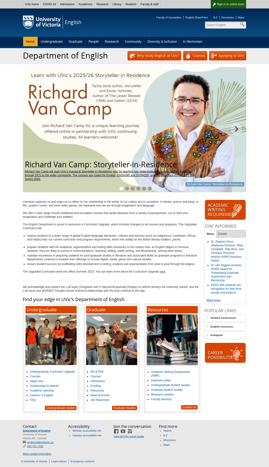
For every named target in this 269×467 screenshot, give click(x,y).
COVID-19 (49, 4)
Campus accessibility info (87, 435)
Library (117, 4)
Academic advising (41, 390)
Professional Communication (150, 188)
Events (222, 234)
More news (213, 300)
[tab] (225, 318)
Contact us (189, 407)
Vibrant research (144, 188)
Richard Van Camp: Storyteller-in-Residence (215, 184)
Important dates (161, 380)
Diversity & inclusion (162, 41)
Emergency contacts (82, 461)
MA (92, 371)
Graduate (75, 41)
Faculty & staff (150, 4)
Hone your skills (133, 188)
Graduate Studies (125, 408)
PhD (100, 371)
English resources (221, 326)
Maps (241, 17)
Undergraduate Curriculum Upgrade (52, 371)
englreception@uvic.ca (40, 442)
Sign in (230, 4)
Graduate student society (166, 389)
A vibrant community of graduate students (138, 188)
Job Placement (99, 400)
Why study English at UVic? (154, 56)
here (162, 271)
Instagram (216, 335)
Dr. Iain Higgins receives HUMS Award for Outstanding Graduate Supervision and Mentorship (226, 273)
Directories (227, 17)
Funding (95, 385)
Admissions (67, 4)
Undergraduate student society (170, 385)
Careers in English (41, 395)
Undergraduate (52, 41)
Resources (97, 390)
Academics (86, 4)
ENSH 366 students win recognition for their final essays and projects (226, 288)
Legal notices (59, 461)
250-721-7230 (35, 446)
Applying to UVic (227, 56)
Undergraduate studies (60, 408)
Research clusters (162, 394)
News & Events (100, 395)
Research (102, 4)
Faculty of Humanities (168, 17)
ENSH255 (142, 175)
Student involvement (223, 317)
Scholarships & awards (44, 385)
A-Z (215, 17)
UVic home (32, 4)
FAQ (32, 400)
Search (167, 430)
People (93, 41)
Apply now (36, 381)
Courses (195, 56)
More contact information (37, 453)
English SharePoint (196, 17)
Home (30, 41)
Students (130, 4)
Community (133, 41)
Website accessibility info (86, 430)
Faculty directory (161, 399)
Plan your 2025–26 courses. (127, 188)
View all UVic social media (129, 436)
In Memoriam (192, 41)
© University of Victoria (34, 461)
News (210, 234)
